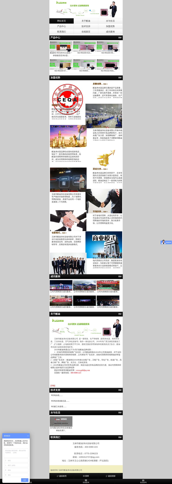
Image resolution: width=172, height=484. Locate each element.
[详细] (53, 386)
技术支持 (86, 26)
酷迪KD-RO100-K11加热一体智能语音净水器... (61, 54)
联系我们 (61, 31)
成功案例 (110, 31)
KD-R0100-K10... (85, 53)
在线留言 (86, 31)
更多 (120, 38)
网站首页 (61, 21)
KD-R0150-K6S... (108, 71)
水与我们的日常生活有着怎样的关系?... (61, 429)
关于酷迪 (86, 21)
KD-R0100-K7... (61, 71)
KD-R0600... (85, 71)
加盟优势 (110, 26)
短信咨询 (143, 481)
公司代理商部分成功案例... (61, 292)
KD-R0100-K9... (108, 53)
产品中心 (61, 26)
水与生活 (110, 21)
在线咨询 (86, 481)
